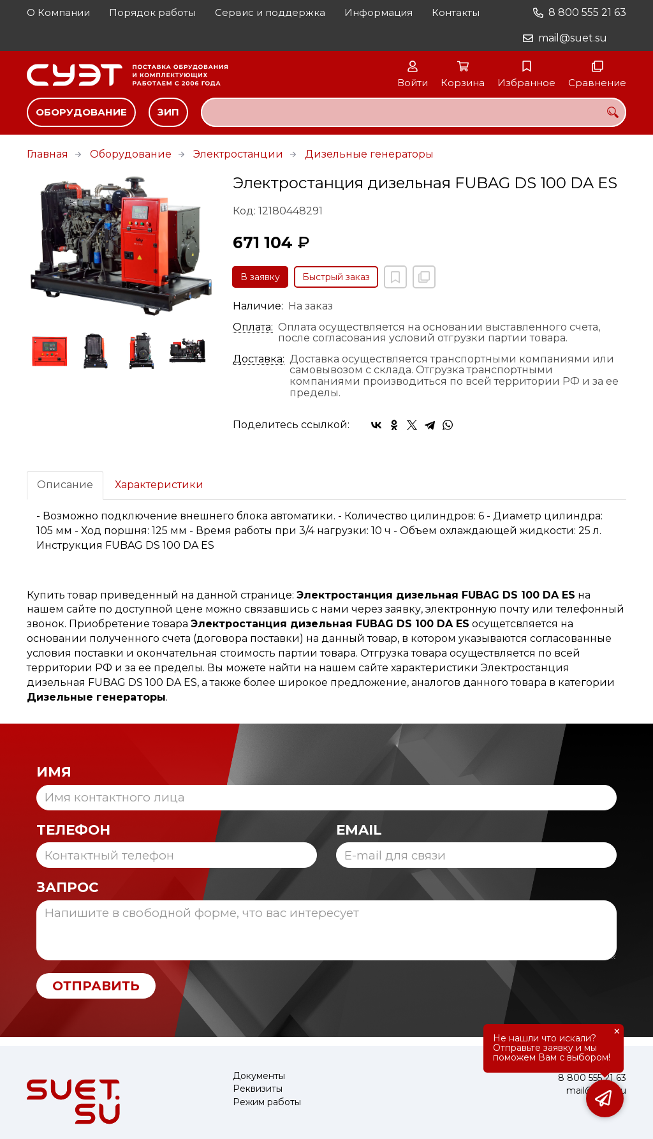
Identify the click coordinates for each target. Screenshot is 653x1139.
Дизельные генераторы (369, 154)
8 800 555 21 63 (587, 12)
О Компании (58, 12)
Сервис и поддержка (270, 12)
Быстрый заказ (336, 277)
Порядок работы (152, 12)
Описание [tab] (65, 485)
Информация (378, 12)
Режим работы (267, 1102)
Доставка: (258, 359)
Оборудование (81, 112)
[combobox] (413, 112)
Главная (47, 154)
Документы (259, 1076)
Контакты (456, 12)
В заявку (260, 277)
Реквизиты (257, 1089)
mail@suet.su (572, 38)
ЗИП (168, 112)
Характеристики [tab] (159, 485)
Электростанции (238, 154)
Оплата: (253, 327)
